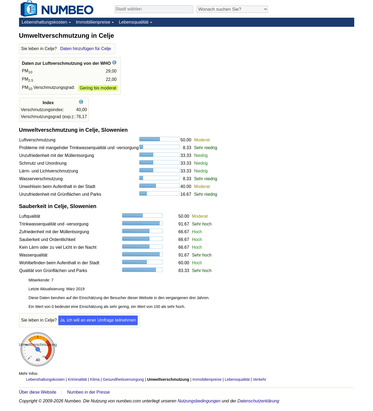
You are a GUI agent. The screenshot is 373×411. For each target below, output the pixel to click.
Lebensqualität (134, 22)
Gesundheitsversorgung (123, 379)
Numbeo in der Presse (88, 392)
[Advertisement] (314, 64)
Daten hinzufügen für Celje (85, 48)
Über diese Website (37, 392)
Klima (95, 379)
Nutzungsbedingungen (199, 401)
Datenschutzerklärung (258, 401)
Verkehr (259, 379)
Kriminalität (77, 379)
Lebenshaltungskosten (44, 22)
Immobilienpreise (93, 22)
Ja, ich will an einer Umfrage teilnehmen (98, 320)
